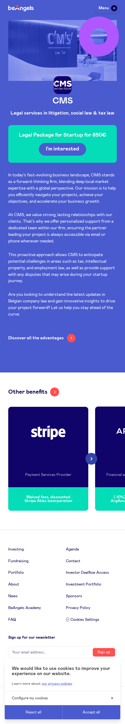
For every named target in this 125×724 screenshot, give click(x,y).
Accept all (91, 712)
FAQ (12, 619)
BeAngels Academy (24, 608)
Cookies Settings (84, 619)
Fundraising (18, 561)
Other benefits (27, 392)
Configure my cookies (62, 698)
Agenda (72, 549)
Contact (73, 561)
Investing (16, 549)
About (13, 584)
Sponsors (74, 596)
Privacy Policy (78, 608)
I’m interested (62, 149)
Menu (107, 8)
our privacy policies (57, 683)
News (13, 596)
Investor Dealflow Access (87, 572)
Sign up (103, 652)
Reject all (33, 712)
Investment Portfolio (83, 584)
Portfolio (16, 572)
